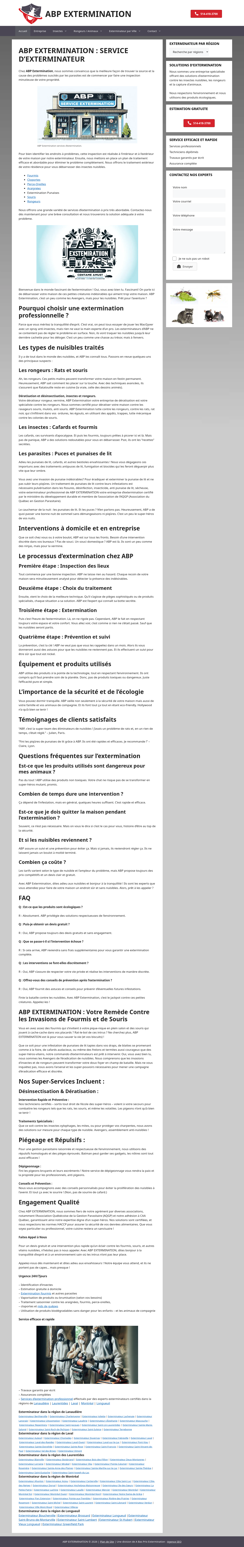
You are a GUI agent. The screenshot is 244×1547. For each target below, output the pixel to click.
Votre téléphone (184, 215)
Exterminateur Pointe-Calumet (111, 1463)
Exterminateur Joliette (94, 1416)
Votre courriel (182, 201)
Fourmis (32, 175)
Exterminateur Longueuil (109, 1515)
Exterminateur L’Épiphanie (103, 1420)
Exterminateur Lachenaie (121, 1416)
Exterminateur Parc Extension (34, 1498)
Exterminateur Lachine (46, 1489)
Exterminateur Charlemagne (65, 1416)
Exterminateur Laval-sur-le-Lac (103, 1442)
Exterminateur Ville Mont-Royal (35, 1507)
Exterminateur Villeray (66, 1507)
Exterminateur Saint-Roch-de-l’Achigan (49, 1429)
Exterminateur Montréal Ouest (50, 1494)
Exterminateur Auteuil (30, 1438)
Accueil (23, 31)
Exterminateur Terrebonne (118, 1429)
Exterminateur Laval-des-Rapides (36, 1442)
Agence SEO (174, 1541)
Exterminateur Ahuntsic (31, 1481)
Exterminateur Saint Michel (46, 1502)
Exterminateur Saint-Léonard (111, 1502)
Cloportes (33, 180)
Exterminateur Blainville (31, 1459)
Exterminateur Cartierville (84, 1481)
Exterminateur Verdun (140, 1502)
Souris (31, 197)
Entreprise (40, 31)
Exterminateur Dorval (44, 1485)
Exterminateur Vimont (70, 1450)
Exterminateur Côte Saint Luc (115, 1481)
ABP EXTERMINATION (88, 13)
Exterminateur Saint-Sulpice (86, 1429)
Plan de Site (107, 1541)
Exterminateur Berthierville (33, 1416)
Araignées (34, 188)
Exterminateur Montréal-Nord (85, 1494)
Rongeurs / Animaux (90, 31)
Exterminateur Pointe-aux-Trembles (72, 1498)
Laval (74, 1403)
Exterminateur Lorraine (31, 1463)
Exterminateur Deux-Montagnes (127, 1459)
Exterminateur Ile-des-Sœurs (118, 1485)
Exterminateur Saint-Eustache (34, 1472)
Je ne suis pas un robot (191, 258)
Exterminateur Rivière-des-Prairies (111, 1498)
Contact (156, 31)
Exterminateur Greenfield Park (63, 1524)
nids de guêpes (48, 1306)
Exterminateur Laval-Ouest (71, 1442)
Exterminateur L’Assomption (45, 1420)
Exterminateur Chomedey (58, 1438)
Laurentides (60, 1403)
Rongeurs (33, 201)
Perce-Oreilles (36, 184)
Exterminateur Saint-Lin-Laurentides (101, 1424)
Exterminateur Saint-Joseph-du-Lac (71, 1472)
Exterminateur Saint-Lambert (77, 1520)
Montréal (87, 1403)
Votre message (183, 229)
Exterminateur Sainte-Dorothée (35, 1446)
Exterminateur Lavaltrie (74, 1420)
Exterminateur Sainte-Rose (69, 1446)
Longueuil (103, 1403)
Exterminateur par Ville (126, 31)
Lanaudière (41, 1403)
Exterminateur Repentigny (33, 1424)
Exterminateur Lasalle (72, 1489)
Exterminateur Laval (141, 1438)
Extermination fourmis (36, 1293)
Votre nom (180, 187)
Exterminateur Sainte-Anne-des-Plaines (52, 1468)
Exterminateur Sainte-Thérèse (135, 1468)
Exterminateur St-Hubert (116, 1520)
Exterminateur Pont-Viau (135, 1442)
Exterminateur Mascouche (134, 1420)
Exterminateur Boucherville (37, 1515)
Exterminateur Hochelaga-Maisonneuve (79, 1485)
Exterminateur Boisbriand (60, 1459)
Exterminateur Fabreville (115, 1438)
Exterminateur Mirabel (58, 1463)
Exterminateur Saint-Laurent (78, 1502)
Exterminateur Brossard (74, 1515)
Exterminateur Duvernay (87, 1438)
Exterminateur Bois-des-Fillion (92, 1459)
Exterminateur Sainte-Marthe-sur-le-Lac (96, 1468)
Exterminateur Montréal (125, 1489)
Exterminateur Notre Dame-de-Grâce (122, 1494)
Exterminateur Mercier (98, 1489)
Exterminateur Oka (82, 1463)
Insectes (61, 31)
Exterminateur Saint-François (101, 1446)
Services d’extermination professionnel (47, 1399)
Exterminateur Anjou (57, 1481)
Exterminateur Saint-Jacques (64, 1424)
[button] (185, 266)
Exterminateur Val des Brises (41, 1450)
